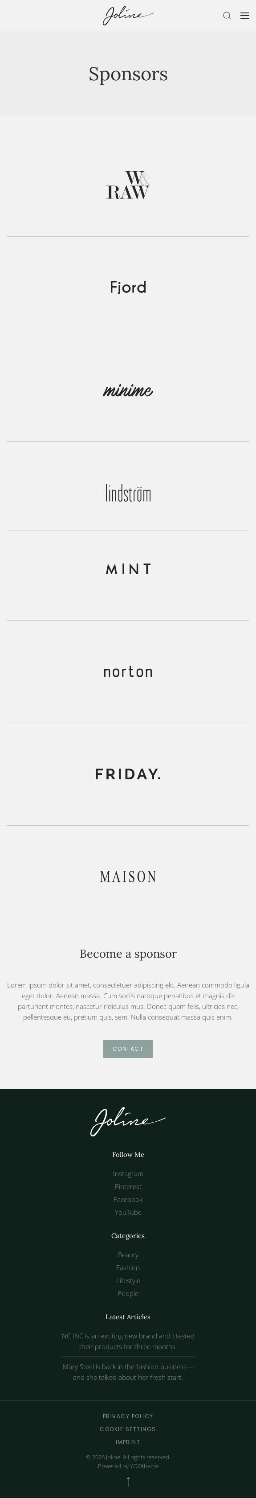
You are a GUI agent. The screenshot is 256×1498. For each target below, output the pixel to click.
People (128, 1293)
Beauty (128, 1254)
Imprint (128, 1442)
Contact (128, 1049)
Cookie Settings (128, 1429)
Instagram (128, 1173)
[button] (227, 15)
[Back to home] (128, 15)
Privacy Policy (128, 1416)
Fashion (128, 1267)
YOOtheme (144, 1466)
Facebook (128, 1199)
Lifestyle (128, 1280)
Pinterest (128, 1186)
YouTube (128, 1212)
